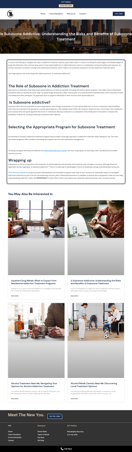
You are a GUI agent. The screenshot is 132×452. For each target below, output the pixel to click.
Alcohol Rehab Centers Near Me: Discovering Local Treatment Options (94, 385)
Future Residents (56, 14)
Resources (71, 14)
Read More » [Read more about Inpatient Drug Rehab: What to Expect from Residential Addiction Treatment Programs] (15, 296)
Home (43, 14)
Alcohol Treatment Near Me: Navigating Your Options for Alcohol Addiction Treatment (34, 385)
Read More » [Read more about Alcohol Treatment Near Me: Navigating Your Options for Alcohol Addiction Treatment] (15, 399)
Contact (82, 14)
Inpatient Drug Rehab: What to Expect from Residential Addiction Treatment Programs (33, 282)
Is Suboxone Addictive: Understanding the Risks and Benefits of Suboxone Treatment (96, 282)
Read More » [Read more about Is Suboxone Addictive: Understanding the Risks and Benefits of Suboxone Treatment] (75, 296)
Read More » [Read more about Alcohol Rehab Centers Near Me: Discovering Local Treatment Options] (75, 399)
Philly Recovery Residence (18, 173)
